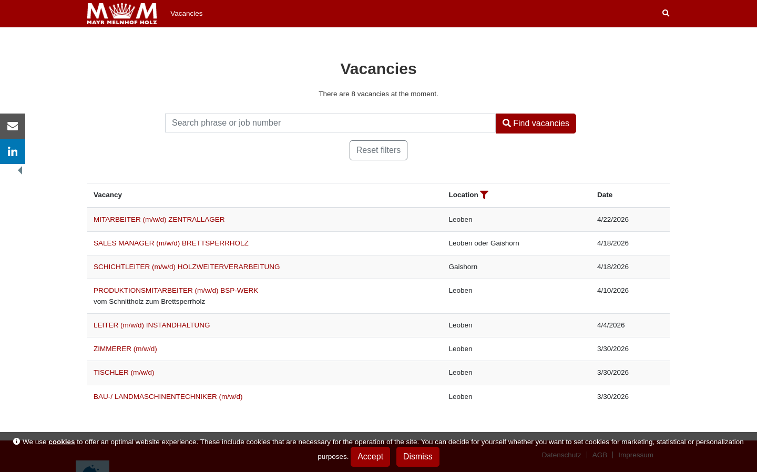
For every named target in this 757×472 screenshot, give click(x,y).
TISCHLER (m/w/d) (124, 372)
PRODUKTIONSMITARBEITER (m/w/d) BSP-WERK (176, 290)
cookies (61, 442)
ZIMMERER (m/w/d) (125, 349)
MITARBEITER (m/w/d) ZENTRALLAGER (159, 219)
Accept (370, 456)
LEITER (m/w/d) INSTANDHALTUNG (152, 325)
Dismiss (418, 456)
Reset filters (378, 150)
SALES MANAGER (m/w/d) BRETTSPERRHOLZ (171, 243)
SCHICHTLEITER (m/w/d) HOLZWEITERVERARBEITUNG (187, 267)
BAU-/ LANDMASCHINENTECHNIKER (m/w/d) (168, 397)
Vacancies (186, 13)
